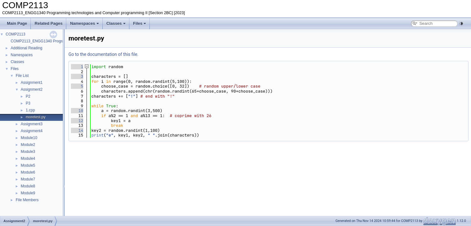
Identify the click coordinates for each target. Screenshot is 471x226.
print (97, 135)
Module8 (28, 186)
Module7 (28, 179)
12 (77, 120)
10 (77, 110)
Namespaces (84, 23)
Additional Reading (26, 48)
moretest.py (36, 117)
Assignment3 (31, 124)
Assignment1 (31, 82)
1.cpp (30, 110)
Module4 (28, 158)
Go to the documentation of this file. (103, 54)
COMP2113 (15, 34)
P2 (28, 96)
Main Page (17, 23)
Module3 (28, 151)
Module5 (28, 165)
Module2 (28, 145)
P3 (28, 103)
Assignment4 (31, 131)
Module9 (28, 193)
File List (22, 75)
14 (77, 130)
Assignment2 (31, 89)
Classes (116, 23)
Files (139, 23)
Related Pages (48, 23)
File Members (27, 200)
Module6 (28, 172)
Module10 (29, 138)
